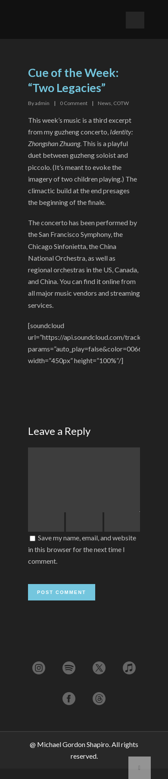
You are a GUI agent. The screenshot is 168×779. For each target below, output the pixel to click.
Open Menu (135, 20)
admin (42, 103)
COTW (121, 103)
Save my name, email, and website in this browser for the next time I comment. (82, 559)
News (104, 103)
